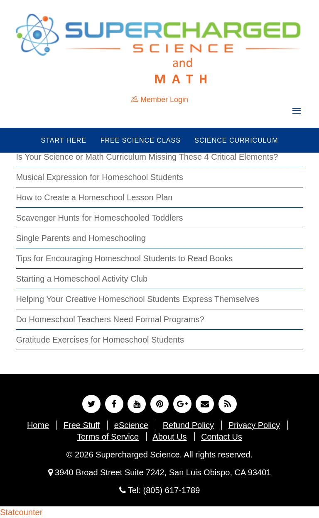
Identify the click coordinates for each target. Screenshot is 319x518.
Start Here (64, 140)
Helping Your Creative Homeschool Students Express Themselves (137, 299)
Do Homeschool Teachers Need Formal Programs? (110, 319)
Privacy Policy (254, 425)
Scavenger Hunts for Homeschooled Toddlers (99, 217)
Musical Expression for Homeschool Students (99, 177)
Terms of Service (108, 436)
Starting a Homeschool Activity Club (81, 278)
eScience (131, 425)
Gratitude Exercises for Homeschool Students (100, 339)
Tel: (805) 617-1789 (159, 490)
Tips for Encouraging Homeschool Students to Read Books (124, 258)
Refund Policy (188, 425)
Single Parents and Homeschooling (80, 238)
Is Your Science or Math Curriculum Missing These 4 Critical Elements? (147, 156)
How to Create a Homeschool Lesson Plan (94, 197)
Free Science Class (141, 140)
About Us (169, 436)
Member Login (159, 99)
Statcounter (21, 512)
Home (38, 425)
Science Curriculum (236, 140)
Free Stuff (82, 425)
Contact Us (221, 436)
